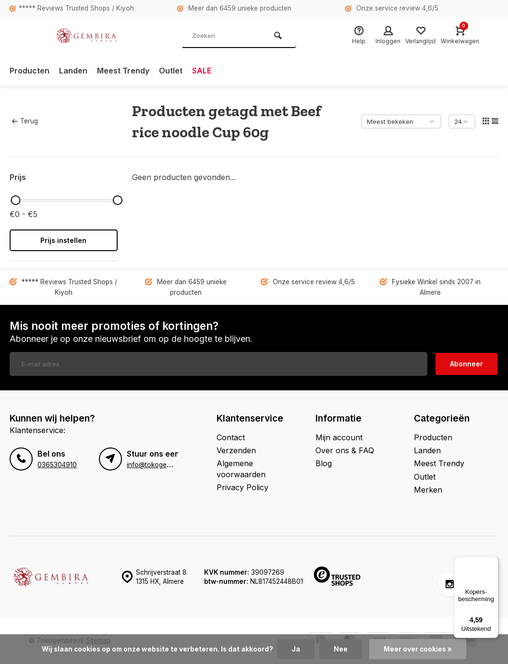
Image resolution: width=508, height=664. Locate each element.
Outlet (170, 70)
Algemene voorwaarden (241, 469)
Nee (341, 649)
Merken (428, 490)
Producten (29, 70)
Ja (295, 649)
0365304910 (57, 465)
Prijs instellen (63, 240)
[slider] (16, 200)
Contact (231, 437)
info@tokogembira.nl (158, 465)
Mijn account (339, 437)
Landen (73, 70)
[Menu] (492, 562)
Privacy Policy (242, 487)
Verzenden (236, 450)
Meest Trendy (123, 70)
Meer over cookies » (418, 649)
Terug (25, 121)
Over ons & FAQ (344, 450)
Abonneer (466, 364)
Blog (323, 463)
